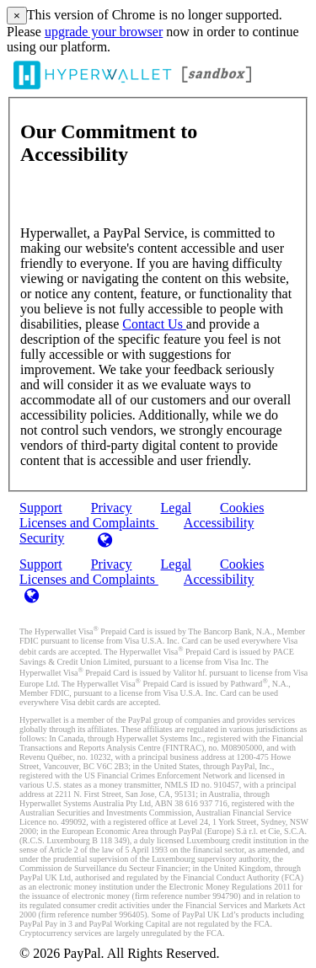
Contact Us (154, 324)
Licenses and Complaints (88, 579)
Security (41, 538)
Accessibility (219, 523)
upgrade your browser (104, 31)
